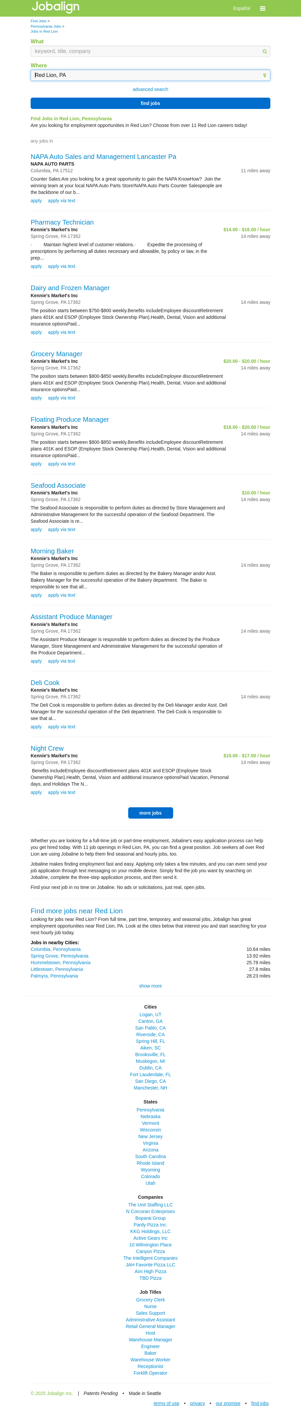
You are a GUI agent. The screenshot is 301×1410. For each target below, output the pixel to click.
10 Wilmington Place (150, 1244)
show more (150, 986)
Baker (151, 1353)
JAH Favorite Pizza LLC (150, 1264)
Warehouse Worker (150, 1359)
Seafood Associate (58, 485)
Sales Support (150, 1313)
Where (39, 65)
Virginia (150, 1143)
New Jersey (150, 1136)
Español (241, 8)
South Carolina (150, 1156)
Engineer (150, 1346)
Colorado (150, 1176)
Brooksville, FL (150, 1054)
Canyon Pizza (150, 1251)
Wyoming (150, 1169)
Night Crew (47, 748)
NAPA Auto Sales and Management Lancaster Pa (103, 156)
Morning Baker (52, 551)
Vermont (150, 1123)
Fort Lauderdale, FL (150, 1074)
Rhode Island (150, 1163)
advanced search (150, 89)
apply (36, 200)
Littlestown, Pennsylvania (57, 969)
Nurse (150, 1306)
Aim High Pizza (150, 1271)
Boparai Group (150, 1218)
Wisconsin (150, 1129)
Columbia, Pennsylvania (56, 949)
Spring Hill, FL (150, 1041)
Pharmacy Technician (62, 222)
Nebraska (150, 1116)
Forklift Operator (150, 1373)
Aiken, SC (150, 1048)
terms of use (166, 1403)
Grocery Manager (57, 353)
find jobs (150, 103)
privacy (197, 1403)
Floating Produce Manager (70, 419)
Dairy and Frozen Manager (70, 288)
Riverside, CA (150, 1034)
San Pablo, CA (150, 1028)
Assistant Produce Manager (72, 616)
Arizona (150, 1149)
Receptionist (150, 1366)
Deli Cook (45, 682)
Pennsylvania (150, 1109)
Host (150, 1333)
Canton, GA (150, 1021)
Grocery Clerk (150, 1299)
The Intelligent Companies (151, 1258)
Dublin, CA (151, 1067)
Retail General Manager (150, 1326)
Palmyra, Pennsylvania (54, 976)
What (37, 41)
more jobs (151, 813)
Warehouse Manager (150, 1339)
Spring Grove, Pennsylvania (60, 956)
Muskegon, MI (150, 1061)
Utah (150, 1183)
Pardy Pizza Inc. (150, 1224)
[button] (262, 8)
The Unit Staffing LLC (150, 1204)
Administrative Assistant (150, 1319)
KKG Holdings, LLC (150, 1231)
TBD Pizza (150, 1278)
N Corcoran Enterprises (150, 1211)
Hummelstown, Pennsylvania (61, 962)
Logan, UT (150, 1014)
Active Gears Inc (151, 1238)
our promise (228, 1403)
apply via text (61, 200)
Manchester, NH (150, 1087)
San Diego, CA (150, 1081)
